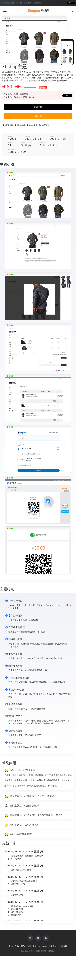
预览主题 (38, 107)
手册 (35, 945)
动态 (23, 945)
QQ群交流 (63, 945)
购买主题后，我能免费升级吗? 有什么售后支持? (35, 815)
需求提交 (53, 945)
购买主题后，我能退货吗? (23, 824)
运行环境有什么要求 (20, 834)
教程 (29, 945)
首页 (11, 945)
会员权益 (43, 945)
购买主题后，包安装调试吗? (24, 805)
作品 (17, 945)
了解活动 (71, 2)
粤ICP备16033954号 (47, 951)
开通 (67, 95)
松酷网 (37, 951)
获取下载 (38, 116)
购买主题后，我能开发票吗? (24, 770)
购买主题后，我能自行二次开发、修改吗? (32, 796)
